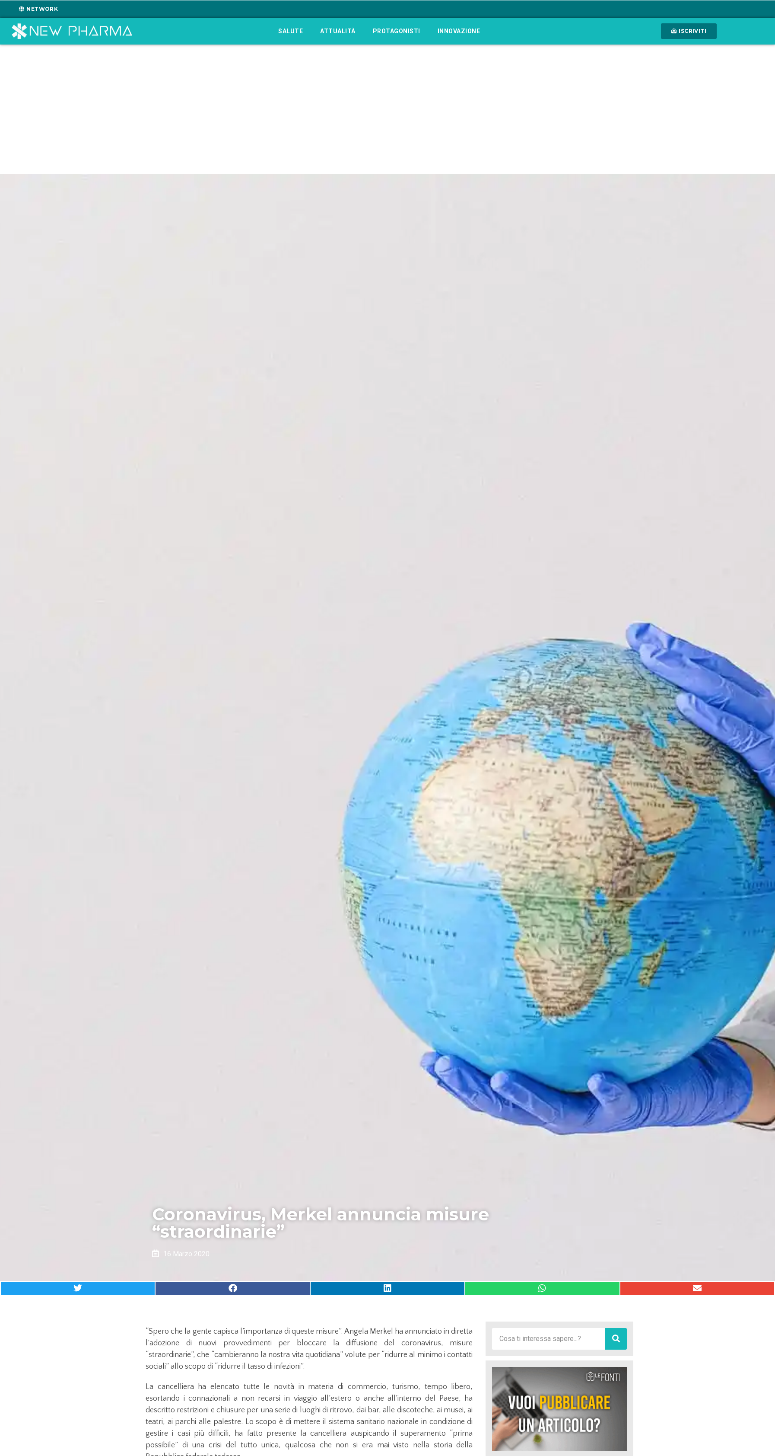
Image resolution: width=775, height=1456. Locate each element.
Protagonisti (396, 31)
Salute (290, 31)
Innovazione (459, 31)
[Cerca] (616, 1339)
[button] (78, 1288)
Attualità (338, 31)
